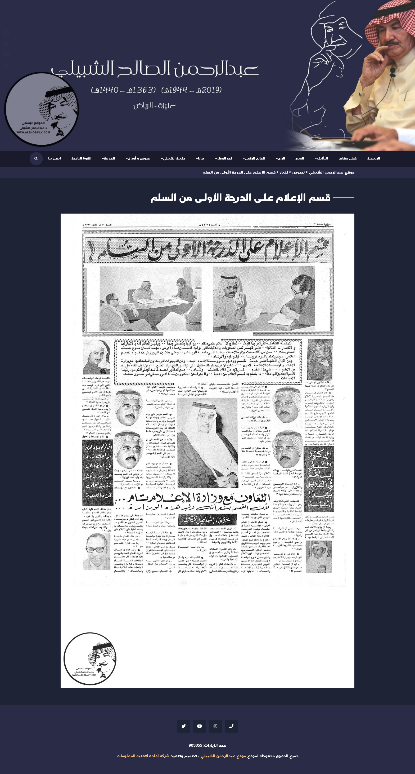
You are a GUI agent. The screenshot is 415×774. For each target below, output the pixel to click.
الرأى (281, 158)
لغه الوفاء (224, 158)
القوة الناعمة (81, 158)
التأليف (322, 158)
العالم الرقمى (255, 158)
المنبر (300, 158)
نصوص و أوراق (139, 158)
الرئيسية (373, 158)
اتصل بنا (54, 158)
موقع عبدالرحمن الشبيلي (223, 756)
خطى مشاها (348, 158)
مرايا (201, 158)
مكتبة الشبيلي (174, 158)
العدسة (109, 158)
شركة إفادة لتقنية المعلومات (142, 756)
